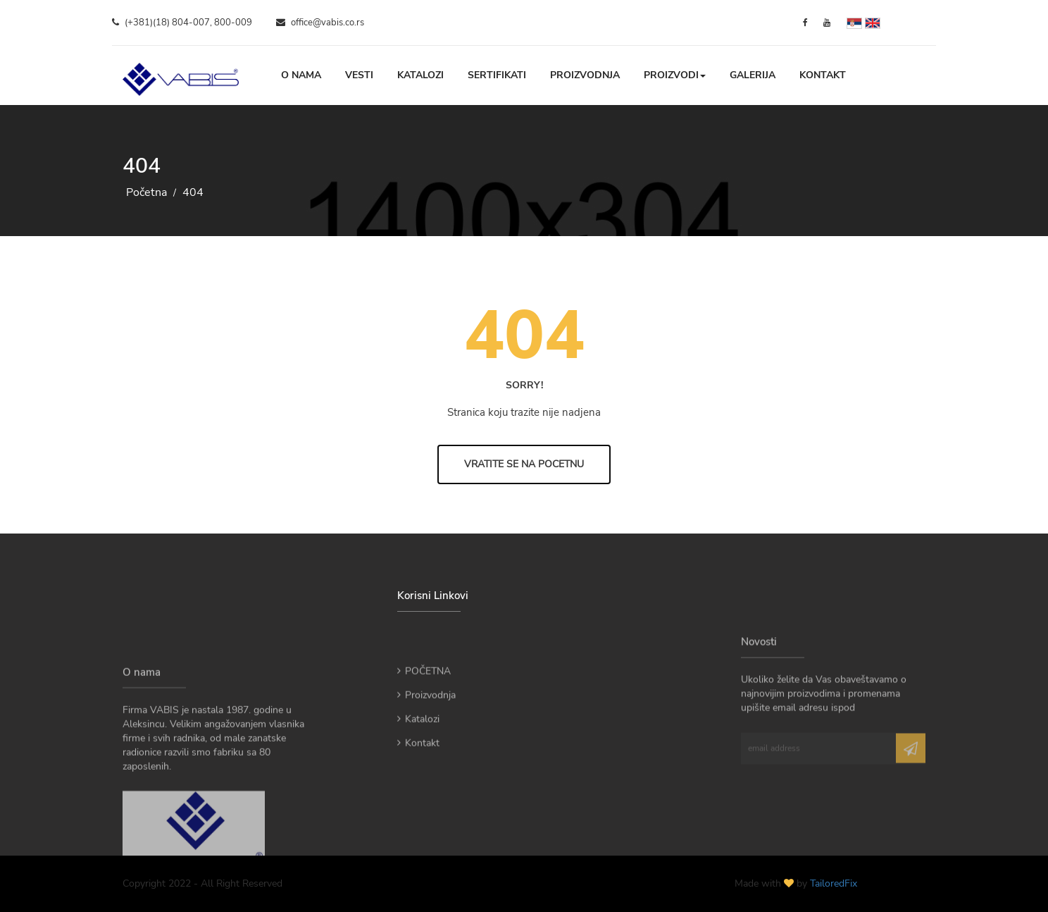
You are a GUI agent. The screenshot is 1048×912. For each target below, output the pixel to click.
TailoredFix (833, 883)
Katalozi (420, 75)
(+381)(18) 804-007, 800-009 (182, 22)
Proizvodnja (585, 75)
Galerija (752, 75)
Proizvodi (675, 75)
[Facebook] (805, 23)
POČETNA (424, 687)
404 (193, 192)
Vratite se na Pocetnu (524, 464)
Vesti (359, 75)
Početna (146, 192)
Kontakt (822, 75)
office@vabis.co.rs (320, 22)
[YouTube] (826, 23)
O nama (301, 75)
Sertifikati (497, 75)
